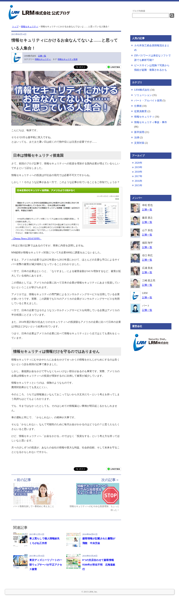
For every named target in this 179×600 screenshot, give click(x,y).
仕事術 (138, 106)
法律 (136, 137)
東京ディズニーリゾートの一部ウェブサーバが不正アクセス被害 (45, 564)
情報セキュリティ (43, 59)
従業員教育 (140, 111)
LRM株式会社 (142, 89)
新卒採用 (139, 132)
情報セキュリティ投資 (68, 59)
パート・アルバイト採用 (148, 100)
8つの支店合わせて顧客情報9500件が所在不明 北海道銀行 (98, 564)
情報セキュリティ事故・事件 (150, 122)
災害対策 (139, 143)
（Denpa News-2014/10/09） (26, 238)
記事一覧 (42, 56)
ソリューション (143, 95)
